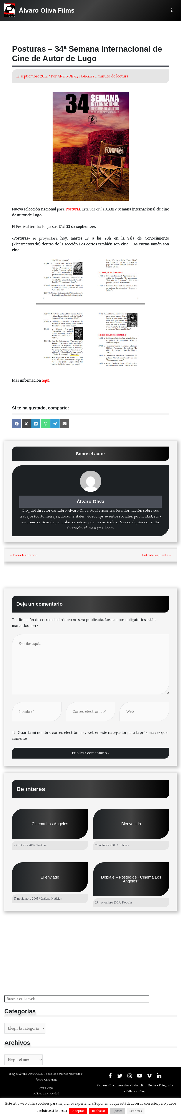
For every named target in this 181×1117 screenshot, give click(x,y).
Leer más (135, 1111)
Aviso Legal (46, 1087)
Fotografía (166, 1085)
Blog (142, 1091)
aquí (45, 380)
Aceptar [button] (78, 1111)
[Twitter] (120, 1076)
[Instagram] (130, 1076)
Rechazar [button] (98, 1111)
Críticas (45, 898)
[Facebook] (110, 1076)
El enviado (50, 877)
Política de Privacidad (46, 1093)
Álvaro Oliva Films (49, 10)
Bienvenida (131, 823)
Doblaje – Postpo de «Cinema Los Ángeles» (131, 879)
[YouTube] (139, 1076)
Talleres (131, 1091)
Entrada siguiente (157, 555)
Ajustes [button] (117, 1111)
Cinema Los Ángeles (50, 823)
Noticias (89, 76)
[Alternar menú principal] (172, 10)
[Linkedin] (159, 1076)
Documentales (119, 1085)
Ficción (102, 1085)
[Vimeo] (149, 1076)
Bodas (152, 1085)
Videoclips (138, 1085)
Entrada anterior (23, 555)
